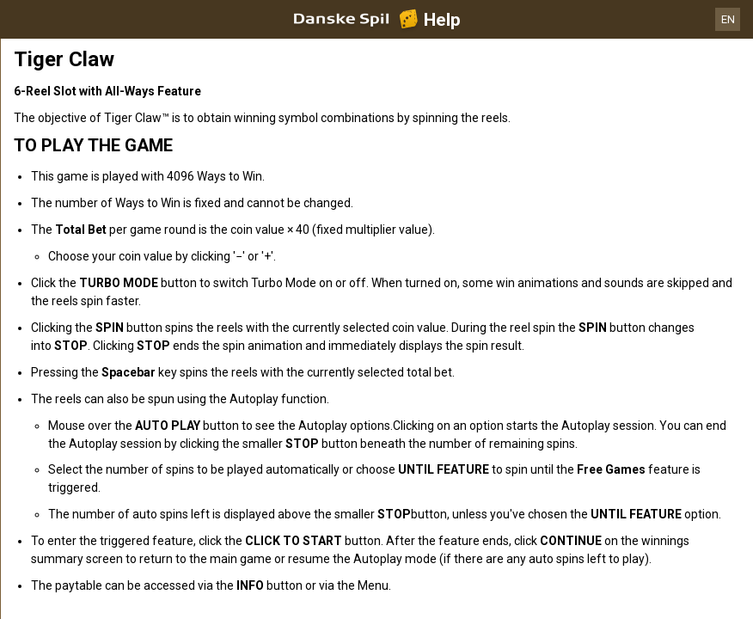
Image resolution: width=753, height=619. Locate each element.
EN (728, 19)
